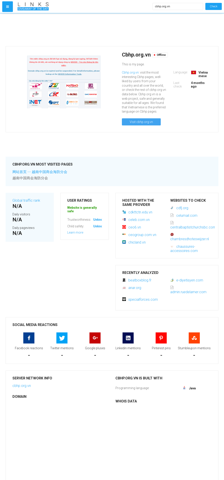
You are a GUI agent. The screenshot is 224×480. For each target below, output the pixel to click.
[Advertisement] (84, 30)
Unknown (100, 219)
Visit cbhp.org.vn (141, 122)
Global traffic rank (26, 200)
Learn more (75, 232)
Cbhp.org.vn (130, 72)
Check (213, 6)
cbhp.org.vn (21, 386)
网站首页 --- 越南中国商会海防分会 (39, 172)
